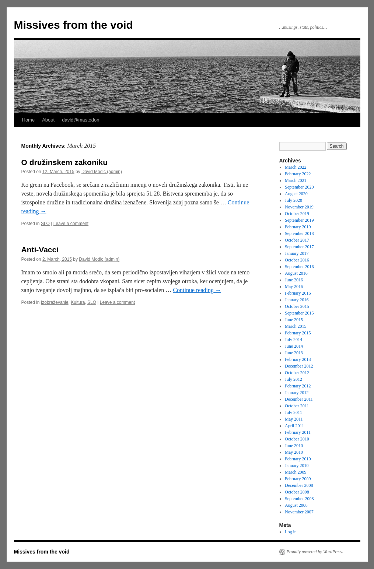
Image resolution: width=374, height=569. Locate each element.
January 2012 (296, 392)
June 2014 (294, 346)
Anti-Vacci (40, 249)
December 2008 (299, 485)
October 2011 (297, 405)
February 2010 (298, 458)
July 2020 (293, 200)
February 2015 (298, 333)
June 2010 (294, 445)
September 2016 (299, 266)
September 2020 (299, 187)
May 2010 (294, 452)
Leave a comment (70, 223)
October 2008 (297, 492)
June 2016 (294, 279)
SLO (45, 223)
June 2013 (294, 352)
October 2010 (297, 439)
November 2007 (299, 511)
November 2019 (299, 207)
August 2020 (296, 193)
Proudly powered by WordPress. (315, 551)
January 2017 (296, 253)
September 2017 (299, 246)
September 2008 (299, 498)
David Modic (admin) (101, 171)
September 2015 (299, 313)
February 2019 (298, 226)
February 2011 (298, 432)
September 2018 (299, 233)
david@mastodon (80, 120)
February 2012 (298, 386)
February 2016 (298, 293)
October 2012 (297, 372)
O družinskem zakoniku (64, 162)
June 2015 (294, 319)
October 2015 (297, 306)
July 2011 (293, 412)
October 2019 (297, 213)
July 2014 (293, 339)
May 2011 (294, 419)
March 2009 (295, 472)
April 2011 (294, 425)
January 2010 (296, 465)
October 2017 (297, 240)
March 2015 (295, 326)
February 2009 (298, 478)
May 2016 (294, 286)
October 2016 (297, 260)
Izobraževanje (55, 302)
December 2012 (299, 366)
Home (28, 120)
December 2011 (299, 399)
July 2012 (293, 379)
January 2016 (296, 299)
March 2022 (295, 167)
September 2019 (299, 220)
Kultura (78, 302)
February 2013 (298, 359)
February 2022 (298, 173)
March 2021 (295, 180)
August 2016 (296, 273)
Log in (291, 531)
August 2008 (296, 505)
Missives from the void (73, 25)
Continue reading (197, 290)
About (48, 120)
